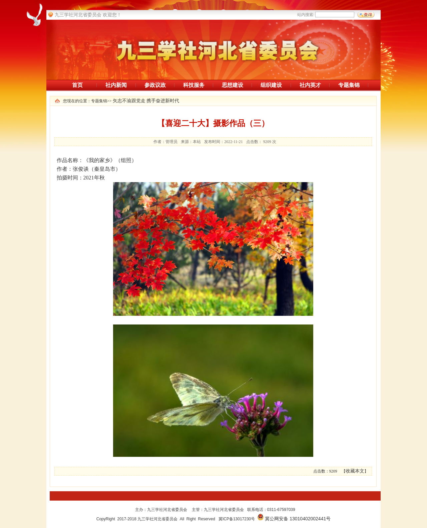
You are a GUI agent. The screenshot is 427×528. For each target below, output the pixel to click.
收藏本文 (355, 471)
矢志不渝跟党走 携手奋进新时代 (146, 100)
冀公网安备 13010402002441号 (298, 518)
